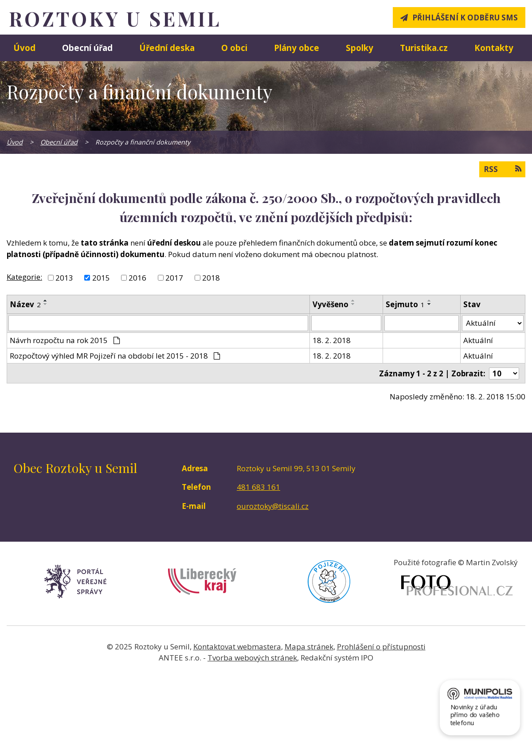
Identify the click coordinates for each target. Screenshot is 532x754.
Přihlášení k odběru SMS (465, 17)
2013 (64, 278)
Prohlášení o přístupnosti (381, 646)
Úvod (24, 47)
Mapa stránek (309, 646)
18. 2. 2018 (332, 340)
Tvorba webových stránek (252, 657)
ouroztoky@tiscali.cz (273, 506)
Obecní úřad (87, 47)
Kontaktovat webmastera (237, 646)
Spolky (359, 47)
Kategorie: (24, 277)
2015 (101, 278)
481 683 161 (258, 487)
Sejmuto (405, 304)
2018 (211, 278)
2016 (137, 278)
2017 (174, 278)
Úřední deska (167, 47)
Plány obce (296, 47)
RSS (502, 169)
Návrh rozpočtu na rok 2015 (65, 340)
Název (25, 304)
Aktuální (478, 340)
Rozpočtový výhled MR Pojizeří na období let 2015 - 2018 (115, 356)
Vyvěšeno (330, 304)
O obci (234, 47)
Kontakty (493, 47)
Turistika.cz (424, 47)
